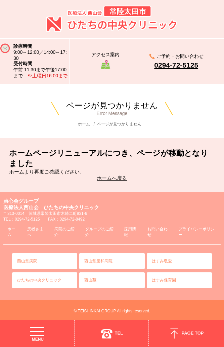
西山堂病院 (27, 261)
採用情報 (130, 232)
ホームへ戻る (112, 178)
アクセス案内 (105, 54)
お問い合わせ (157, 232)
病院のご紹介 (64, 232)
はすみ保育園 (164, 280)
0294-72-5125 (176, 65)
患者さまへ (35, 232)
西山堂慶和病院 (98, 261)
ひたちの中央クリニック (39, 280)
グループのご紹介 (99, 232)
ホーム (84, 124)
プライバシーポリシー (196, 232)
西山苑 (90, 280)
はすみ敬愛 (162, 261)
